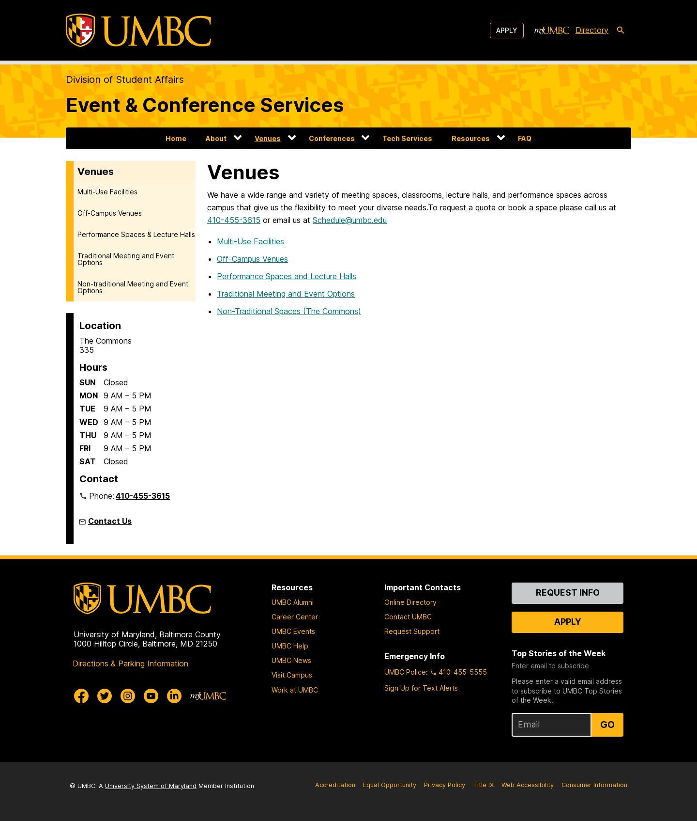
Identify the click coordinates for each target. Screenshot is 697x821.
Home (176, 138)
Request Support (411, 631)
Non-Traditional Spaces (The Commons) (289, 311)
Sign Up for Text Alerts (421, 688)
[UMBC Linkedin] (174, 696)
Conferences (332, 138)
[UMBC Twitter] (104, 696)
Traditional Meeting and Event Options (125, 259)
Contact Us (110, 521)
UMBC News (291, 660)
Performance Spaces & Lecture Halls (136, 234)
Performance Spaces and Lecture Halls (286, 276)
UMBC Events (293, 631)
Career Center (295, 617)
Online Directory (410, 602)
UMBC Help (290, 646)
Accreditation (335, 785)
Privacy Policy (444, 785)
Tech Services (407, 138)
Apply (506, 30)
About (216, 138)
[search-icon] (620, 30)
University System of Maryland (151, 785)
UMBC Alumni (293, 602)
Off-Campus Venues (109, 213)
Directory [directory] (592, 30)
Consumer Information (594, 785)
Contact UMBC (408, 617)
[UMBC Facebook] (81, 696)
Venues (268, 138)
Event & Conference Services (205, 105)
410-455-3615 (143, 496)
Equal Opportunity (389, 785)
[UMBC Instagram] (127, 696)
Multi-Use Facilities (107, 192)
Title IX (483, 785)
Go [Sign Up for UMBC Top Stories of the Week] (607, 724)
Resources (471, 138)
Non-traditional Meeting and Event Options (132, 287)
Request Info (568, 592)
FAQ (524, 138)
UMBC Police (405, 672)
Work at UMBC (295, 690)
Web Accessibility (527, 785)
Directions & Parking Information (130, 663)
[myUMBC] (551, 30)
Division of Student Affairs (125, 79)
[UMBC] (138, 30)
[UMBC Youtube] (151, 696)
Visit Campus (292, 675)
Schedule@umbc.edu (350, 220)
